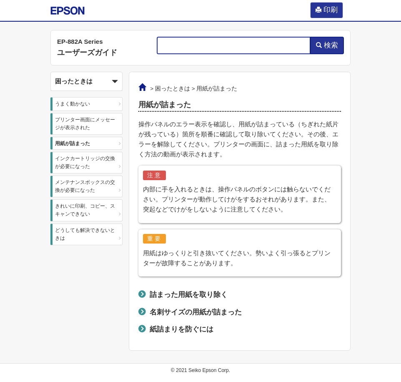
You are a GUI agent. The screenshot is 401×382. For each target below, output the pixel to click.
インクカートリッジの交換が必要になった (85, 162)
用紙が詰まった (72, 143)
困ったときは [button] (86, 82)
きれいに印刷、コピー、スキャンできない (85, 210)
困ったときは (172, 88)
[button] (86, 81)
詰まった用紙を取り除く (189, 294)
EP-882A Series (80, 41)
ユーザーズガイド (87, 52)
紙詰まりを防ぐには (181, 329)
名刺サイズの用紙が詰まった (196, 312)
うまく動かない (72, 104)
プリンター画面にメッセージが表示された (85, 124)
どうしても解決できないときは (85, 234)
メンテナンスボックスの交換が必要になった (85, 186)
